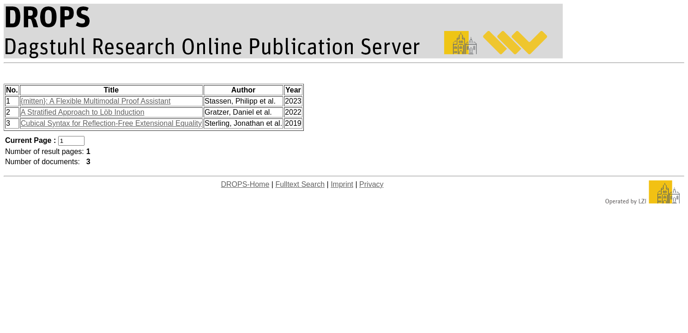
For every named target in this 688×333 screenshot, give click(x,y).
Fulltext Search (300, 184)
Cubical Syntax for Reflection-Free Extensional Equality (111, 123)
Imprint (342, 184)
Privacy (371, 184)
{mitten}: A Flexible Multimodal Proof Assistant (96, 101)
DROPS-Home (245, 184)
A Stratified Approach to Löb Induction (83, 112)
